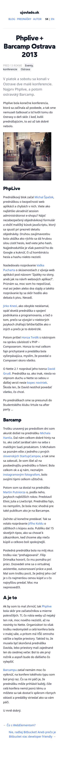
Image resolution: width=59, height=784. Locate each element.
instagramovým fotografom (21, 474)
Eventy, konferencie (18, 67)
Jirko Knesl (10, 306)
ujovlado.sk (29, 12)
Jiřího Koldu (35, 523)
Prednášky (24, 19)
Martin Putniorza (14, 492)
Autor (37, 19)
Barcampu (10, 670)
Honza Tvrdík (30, 337)
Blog (11, 19)
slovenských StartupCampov (21, 456)
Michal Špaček (44, 197)
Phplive (47, 606)
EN (52, 19)
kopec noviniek (37, 382)
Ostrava (25, 69)
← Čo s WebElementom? (19, 725)
